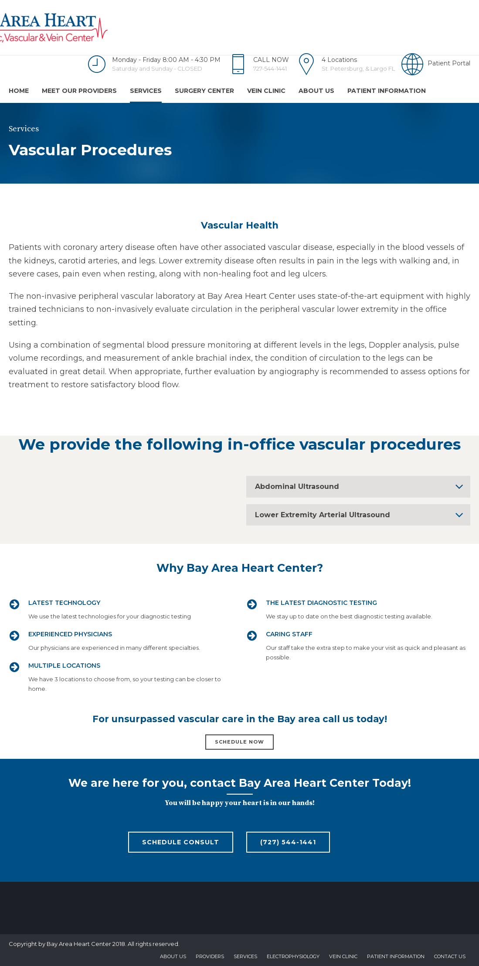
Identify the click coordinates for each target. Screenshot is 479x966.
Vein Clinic (266, 91)
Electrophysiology (293, 956)
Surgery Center (204, 91)
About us (316, 91)
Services (146, 91)
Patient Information (386, 91)
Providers (210, 956)
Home (19, 91)
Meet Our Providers (79, 91)
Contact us (449, 956)
